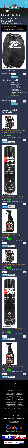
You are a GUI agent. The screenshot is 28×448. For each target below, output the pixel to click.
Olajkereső (10, 396)
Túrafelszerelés (10, 387)
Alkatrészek (13, 26)
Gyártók (10, 412)
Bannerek (17, 412)
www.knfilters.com (15, 95)
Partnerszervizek (20, 418)
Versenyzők (23, 408)
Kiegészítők (18, 387)
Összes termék (5, 26)
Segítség (21, 415)
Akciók (13, 402)
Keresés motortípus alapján (10, 384)
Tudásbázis (15, 408)
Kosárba (14, 77)
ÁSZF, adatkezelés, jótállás (11, 415)
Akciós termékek (10, 393)
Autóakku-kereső (19, 399)
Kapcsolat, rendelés (11, 405)
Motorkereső (19, 393)
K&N (12, 98)
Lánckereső (17, 396)
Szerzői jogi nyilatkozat (9, 418)
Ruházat (19, 390)
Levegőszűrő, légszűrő (8, 28)
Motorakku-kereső (9, 399)
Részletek (11, 142)
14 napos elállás (14, 421)
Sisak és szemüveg (11, 390)
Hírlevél (20, 405)
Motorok (20, 402)
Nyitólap (8, 402)
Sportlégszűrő (18, 28)
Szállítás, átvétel (6, 408)
